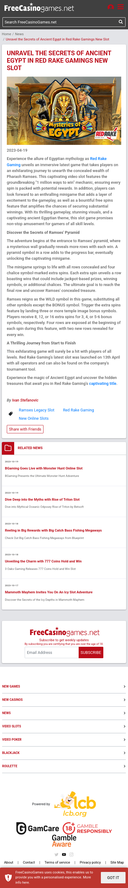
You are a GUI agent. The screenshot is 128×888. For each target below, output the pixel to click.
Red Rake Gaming (78, 410)
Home (6, 34)
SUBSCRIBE (91, 652)
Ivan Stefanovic (25, 400)
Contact (29, 863)
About (8, 863)
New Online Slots (34, 418)
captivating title (102, 383)
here (25, 883)
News (19, 34)
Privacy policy (90, 863)
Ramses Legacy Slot (36, 410)
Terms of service (57, 863)
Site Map (117, 863)
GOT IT (113, 877)
